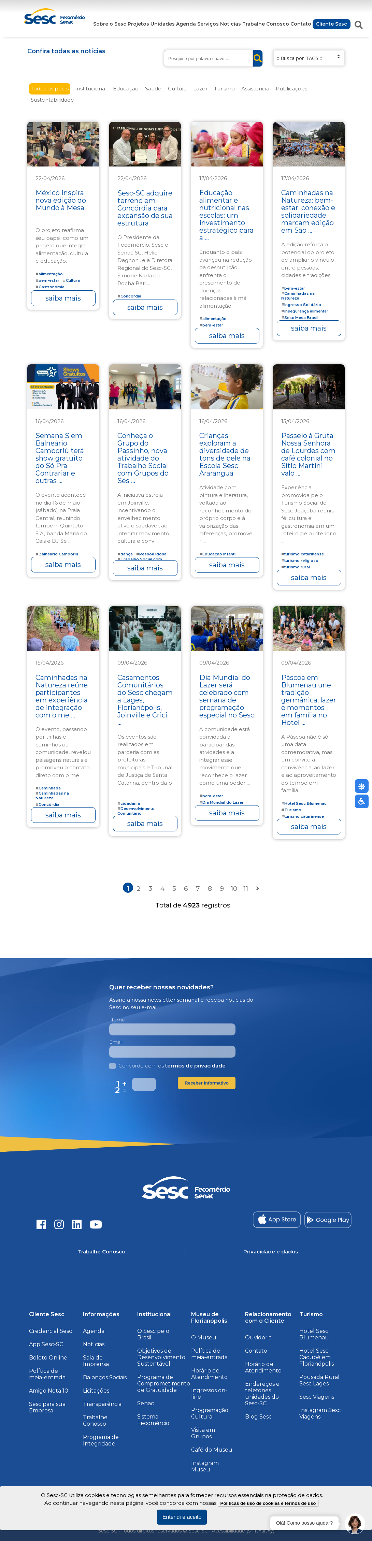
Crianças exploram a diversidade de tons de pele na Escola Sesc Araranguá (225, 454)
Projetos (138, 24)
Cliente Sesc (331, 24)
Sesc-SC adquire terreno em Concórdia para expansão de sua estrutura (145, 208)
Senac (145, 1403)
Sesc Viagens (316, 1397)
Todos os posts (50, 88)
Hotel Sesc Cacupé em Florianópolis (316, 1357)
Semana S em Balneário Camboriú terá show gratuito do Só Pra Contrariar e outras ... (59, 458)
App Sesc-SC (46, 1344)
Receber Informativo (207, 1083)
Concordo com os (167, 1065)
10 (234, 888)
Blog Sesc (258, 1416)
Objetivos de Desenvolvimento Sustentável (161, 1357)
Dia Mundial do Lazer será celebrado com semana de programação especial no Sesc (226, 696)
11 (245, 888)
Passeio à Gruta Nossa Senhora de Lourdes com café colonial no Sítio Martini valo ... (308, 454)
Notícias (230, 24)
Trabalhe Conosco (265, 24)
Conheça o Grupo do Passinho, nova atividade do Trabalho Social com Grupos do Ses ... (143, 458)
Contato (300, 24)
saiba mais (63, 298)
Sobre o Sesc (109, 24)
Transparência (102, 1404)
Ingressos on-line (209, 1393)
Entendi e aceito (182, 1517)
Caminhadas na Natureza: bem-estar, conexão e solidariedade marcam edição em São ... (308, 211)
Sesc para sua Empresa (47, 1407)
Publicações (291, 88)
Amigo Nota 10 (48, 1390)
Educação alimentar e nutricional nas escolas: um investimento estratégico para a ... (226, 215)
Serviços (208, 24)
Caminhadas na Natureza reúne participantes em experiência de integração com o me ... (61, 696)
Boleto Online (48, 1357)
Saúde (153, 88)
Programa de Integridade (101, 1440)
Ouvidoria (258, 1337)
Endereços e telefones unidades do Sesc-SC (262, 1394)
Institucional (90, 88)
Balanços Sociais (105, 1377)
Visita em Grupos (203, 1433)
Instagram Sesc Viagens (320, 1413)
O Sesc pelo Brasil (153, 1334)
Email (116, 1042)
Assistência (255, 88)
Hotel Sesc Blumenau (314, 1334)
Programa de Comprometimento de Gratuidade (163, 1383)
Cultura (177, 88)
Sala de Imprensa (96, 1360)
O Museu (203, 1337)
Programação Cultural (209, 1413)
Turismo (224, 88)
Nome (117, 1020)
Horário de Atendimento (209, 1373)
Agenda (186, 24)
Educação (126, 88)
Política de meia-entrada (47, 1374)
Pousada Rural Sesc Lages (319, 1380)
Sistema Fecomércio (153, 1419)
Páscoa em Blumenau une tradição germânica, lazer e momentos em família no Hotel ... (308, 700)
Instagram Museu (205, 1466)
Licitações (96, 1390)
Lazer (200, 88)
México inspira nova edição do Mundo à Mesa (60, 200)
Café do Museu (211, 1449)
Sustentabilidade (52, 100)
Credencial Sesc (50, 1331)
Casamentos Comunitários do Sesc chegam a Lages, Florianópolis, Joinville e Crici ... (145, 700)
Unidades (163, 24)
